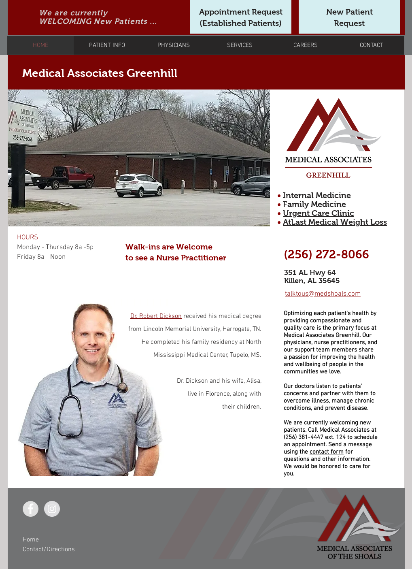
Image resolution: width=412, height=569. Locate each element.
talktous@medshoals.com (323, 294)
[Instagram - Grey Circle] (52, 509)
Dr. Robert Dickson (156, 316)
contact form (327, 452)
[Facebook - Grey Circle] (30, 509)
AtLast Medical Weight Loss (335, 221)
